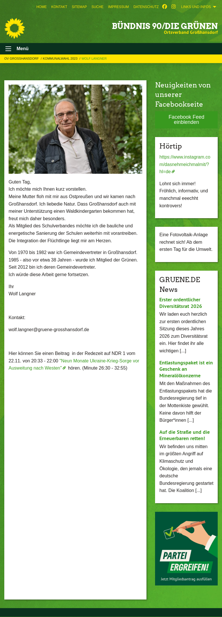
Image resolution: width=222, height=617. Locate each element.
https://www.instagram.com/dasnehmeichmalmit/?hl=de (184, 164)
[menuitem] (41, 7)
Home (41, 7)
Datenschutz (145, 7)
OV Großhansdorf (21, 58)
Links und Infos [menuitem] (196, 7)
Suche (98, 7)
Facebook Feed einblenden (186, 119)
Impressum (118, 7)
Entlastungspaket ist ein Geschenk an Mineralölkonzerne (186, 369)
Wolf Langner (94, 58)
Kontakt (59, 7)
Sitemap (79, 7)
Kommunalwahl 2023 (60, 58)
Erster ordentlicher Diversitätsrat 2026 (180, 302)
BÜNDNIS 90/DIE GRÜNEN (165, 26)
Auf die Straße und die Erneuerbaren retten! (184, 435)
